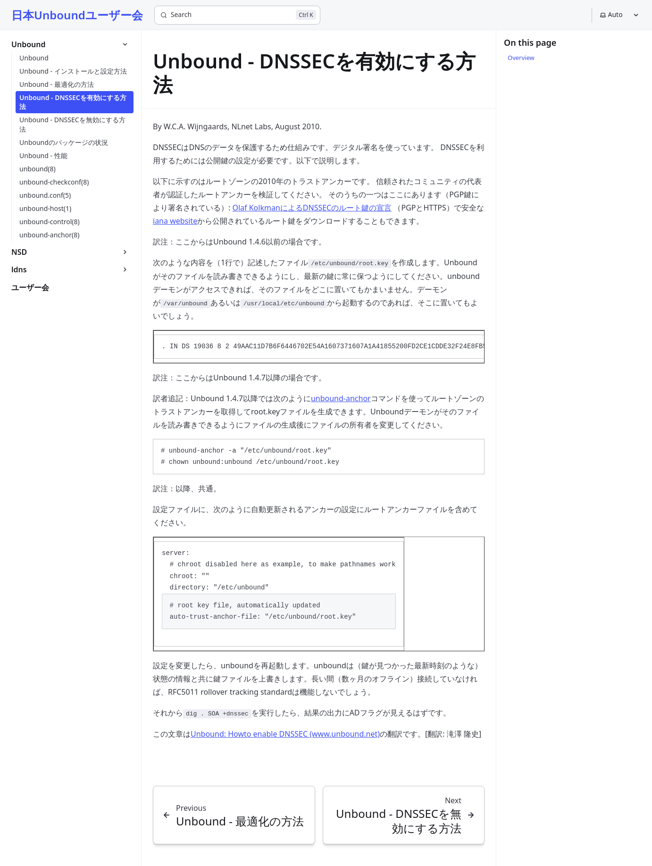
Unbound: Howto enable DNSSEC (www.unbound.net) (285, 734)
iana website (175, 221)
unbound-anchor (341, 398)
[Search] (237, 15)
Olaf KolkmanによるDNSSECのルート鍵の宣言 (312, 207)
